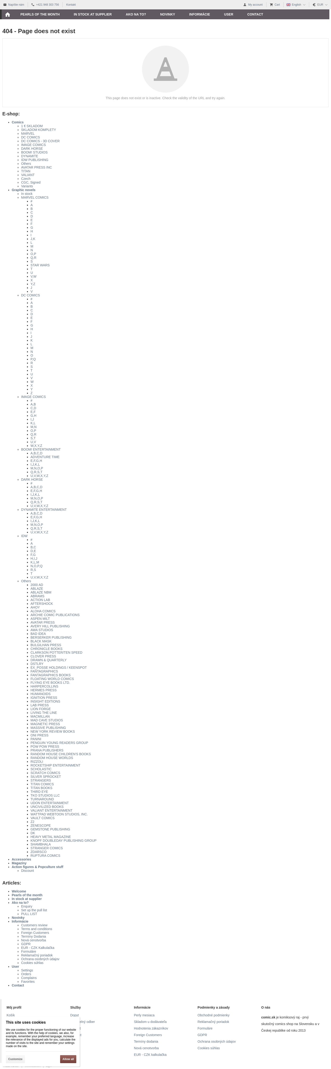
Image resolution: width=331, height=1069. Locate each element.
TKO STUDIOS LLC (45, 795)
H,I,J (34, 558)
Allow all (68, 1059)
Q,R (33, 257)
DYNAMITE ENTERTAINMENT (44, 509)
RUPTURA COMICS (45, 855)
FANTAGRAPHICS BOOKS (51, 675)
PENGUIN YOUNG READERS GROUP (59, 743)
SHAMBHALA (41, 844)
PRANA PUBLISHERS (47, 750)
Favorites (28, 981)
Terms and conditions (36, 929)
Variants (27, 186)
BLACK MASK (41, 641)
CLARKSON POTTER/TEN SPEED (56, 652)
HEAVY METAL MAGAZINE (51, 837)
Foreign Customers (35, 933)
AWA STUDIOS (42, 630)
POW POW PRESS (45, 746)
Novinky (18, 918)
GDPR (26, 944)
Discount (27, 870)
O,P (33, 254)
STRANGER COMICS (47, 848)
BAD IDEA (38, 634)
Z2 (32, 822)
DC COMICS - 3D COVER (40, 141)
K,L (33, 423)
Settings (27, 970)
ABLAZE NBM (41, 592)
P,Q (33, 359)
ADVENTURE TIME (45, 457)
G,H (33, 415)
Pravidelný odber (82, 1022)
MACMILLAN (40, 716)
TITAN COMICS (42, 784)
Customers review (34, 925)
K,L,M (35, 562)
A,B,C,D (36, 453)
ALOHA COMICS (43, 611)
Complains (29, 978)
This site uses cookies (26, 1022)
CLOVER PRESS (43, 656)
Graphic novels (23, 190)
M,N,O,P (37, 468)
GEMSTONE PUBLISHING (50, 829)
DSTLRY (37, 664)
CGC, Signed (30, 182)
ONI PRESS (39, 735)
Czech (26, 179)
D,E (33, 551)
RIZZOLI (37, 761)
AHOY (35, 607)
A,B (33, 404)
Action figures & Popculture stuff (37, 867)
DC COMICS (30, 137)
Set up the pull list (34, 910)
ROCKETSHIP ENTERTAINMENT (55, 765)
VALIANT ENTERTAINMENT (52, 810)
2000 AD (37, 585)
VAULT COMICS (43, 818)
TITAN (25, 171)
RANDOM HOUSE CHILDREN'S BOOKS (61, 754)
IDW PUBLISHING (34, 160)
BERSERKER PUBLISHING (51, 637)
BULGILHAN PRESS (46, 645)
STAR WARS (40, 265)
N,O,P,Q (36, 566)
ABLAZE (37, 588)
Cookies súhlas (32, 963)
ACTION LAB (40, 600)
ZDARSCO (38, 852)
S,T (33, 438)
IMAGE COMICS (33, 145)
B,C (33, 547)
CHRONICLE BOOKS (46, 649)
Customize (15, 1059)
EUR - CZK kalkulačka (150, 1055)
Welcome (19, 891)
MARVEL (28, 133)
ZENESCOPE (41, 825)
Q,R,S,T (36, 472)
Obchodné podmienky (214, 1015)
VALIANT (28, 175)
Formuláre (28, 951)
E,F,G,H (36, 461)
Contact (18, 985)
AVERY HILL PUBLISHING (50, 626)
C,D (33, 408)
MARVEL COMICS (35, 197)
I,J (32, 419)
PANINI (36, 739)
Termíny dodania (146, 1041)
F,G (33, 555)
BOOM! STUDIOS (34, 152)
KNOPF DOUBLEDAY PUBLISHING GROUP (63, 840)
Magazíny (19, 863)
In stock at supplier (27, 899)
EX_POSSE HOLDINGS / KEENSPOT (59, 667)
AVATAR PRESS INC (36, 167)
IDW (24, 536)
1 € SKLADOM (32, 126)
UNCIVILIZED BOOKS (47, 807)
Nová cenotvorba (33, 940)
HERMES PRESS (44, 690)
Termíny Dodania (33, 936)
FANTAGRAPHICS (44, 671)
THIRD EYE (39, 792)
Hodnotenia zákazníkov (151, 1028)
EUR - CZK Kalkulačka (37, 948)
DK (33, 833)
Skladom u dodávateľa (150, 1022)
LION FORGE (41, 709)
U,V (33, 442)
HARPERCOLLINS (44, 686)
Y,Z (33, 284)
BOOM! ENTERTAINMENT (41, 449)
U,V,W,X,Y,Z (39, 476)
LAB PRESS (40, 705)
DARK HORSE (32, 148)
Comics (18, 122)
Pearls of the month (27, 895)
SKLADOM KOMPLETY (38, 130)
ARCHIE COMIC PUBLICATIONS (55, 615)
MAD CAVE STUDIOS (47, 720)
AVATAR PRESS (43, 622)
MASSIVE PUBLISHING (48, 728)
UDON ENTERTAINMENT (50, 803)
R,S (33, 570)
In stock (26, 194)
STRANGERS (41, 780)
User (15, 966)
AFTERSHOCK (42, 603)
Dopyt (74, 1015)
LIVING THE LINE (44, 713)
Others (26, 163)
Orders (26, 974)
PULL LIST (29, 914)
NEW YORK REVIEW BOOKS (53, 731)
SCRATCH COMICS (45, 773)
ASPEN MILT (40, 619)
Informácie (20, 921)
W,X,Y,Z (36, 446)
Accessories (21, 859)
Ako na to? (20, 902)
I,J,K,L (35, 464)
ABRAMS (37, 596)
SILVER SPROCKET (46, 776)
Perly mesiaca (144, 1015)
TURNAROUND (42, 799)
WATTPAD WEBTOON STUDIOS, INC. (59, 814)
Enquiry (26, 906)
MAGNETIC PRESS (45, 724)
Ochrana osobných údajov (40, 959)
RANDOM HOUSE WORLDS (52, 758)
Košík (11, 1015)
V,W (33, 276)
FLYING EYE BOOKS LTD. (50, 682)
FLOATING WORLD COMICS (52, 679)
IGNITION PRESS (44, 698)
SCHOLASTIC (41, 769)
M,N (34, 427)
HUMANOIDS (41, 694)
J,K (33, 239)
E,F (33, 412)
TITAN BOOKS (41, 788)
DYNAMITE (29, 156)
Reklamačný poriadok (37, 955)
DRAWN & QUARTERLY (49, 660)
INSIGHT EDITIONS (45, 701)
